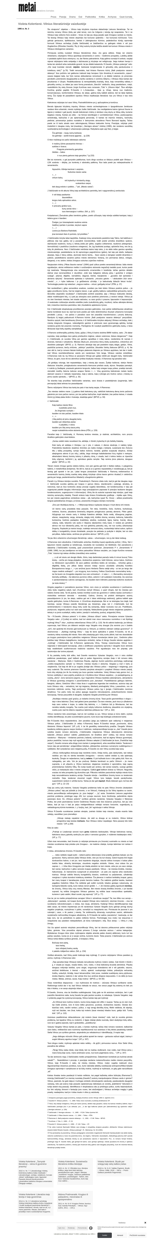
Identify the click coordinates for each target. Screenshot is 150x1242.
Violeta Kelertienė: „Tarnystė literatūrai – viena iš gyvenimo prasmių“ (33, 1164)
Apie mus (61, 1228)
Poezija (62, 17)
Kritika (102, 17)
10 (48, 1133)
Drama (72, 17)
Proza (53, 17)
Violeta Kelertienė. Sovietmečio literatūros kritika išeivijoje (72, 1162)
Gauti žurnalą (126, 17)
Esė (80, 17)
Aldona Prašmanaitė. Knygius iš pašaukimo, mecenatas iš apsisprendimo (73, 1197)
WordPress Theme (77, 1240)
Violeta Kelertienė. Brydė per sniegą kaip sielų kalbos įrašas (112, 1162)
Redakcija (71, 1228)
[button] (145, 1223)
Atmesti (120, 1235)
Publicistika (90, 17)
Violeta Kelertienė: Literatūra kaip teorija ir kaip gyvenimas (34, 1195)
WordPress (66, 1240)
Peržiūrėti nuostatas (137, 1235)
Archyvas (112, 17)
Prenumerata (82, 1228)
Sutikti (104, 1235)
